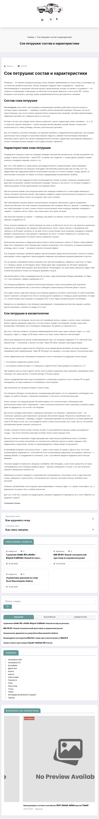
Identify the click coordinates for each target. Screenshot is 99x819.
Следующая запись (12, 524)
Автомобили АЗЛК (15, 654)
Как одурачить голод (14, 518)
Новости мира (13, 670)
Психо (10, 675)
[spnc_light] (56, 18)
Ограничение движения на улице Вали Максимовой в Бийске (22, 576)
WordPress (46, 815)
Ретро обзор (12, 677)
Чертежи (11, 688)
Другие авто (12, 662)
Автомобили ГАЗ (14, 657)
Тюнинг (10, 683)
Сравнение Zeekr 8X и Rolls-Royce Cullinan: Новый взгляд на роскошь (23, 553)
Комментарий (80, 612)
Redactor (10, 65)
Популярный (50, 612)
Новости (11, 667)
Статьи (10, 680)
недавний (18, 612)
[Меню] (43, 18)
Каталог (11, 665)
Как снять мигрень (14, 527)
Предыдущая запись (12, 515)
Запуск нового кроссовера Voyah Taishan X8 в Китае (27, 638)
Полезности (12, 672)
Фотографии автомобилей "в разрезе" (22, 685)
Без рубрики (12, 659)
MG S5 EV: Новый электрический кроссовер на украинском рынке (70, 553)
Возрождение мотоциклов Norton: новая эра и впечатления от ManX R (35, 633)
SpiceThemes (72, 815)
